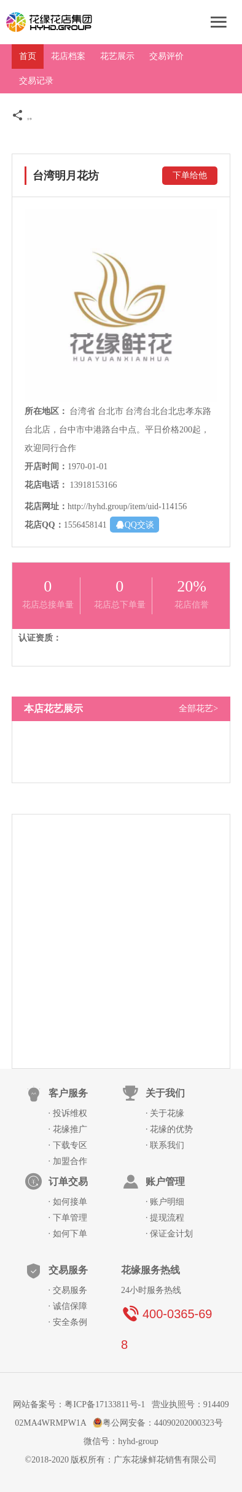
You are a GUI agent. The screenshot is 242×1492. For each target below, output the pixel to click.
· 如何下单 (68, 1233)
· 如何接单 (68, 1201)
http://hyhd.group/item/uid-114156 (127, 506)
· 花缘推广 (68, 1129)
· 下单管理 (68, 1217)
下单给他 (190, 175)
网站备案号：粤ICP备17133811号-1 (79, 1404)
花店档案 (68, 56)
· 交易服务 (68, 1290)
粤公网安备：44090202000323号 (159, 1423)
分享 (22, 119)
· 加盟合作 (68, 1161)
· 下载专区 (68, 1145)
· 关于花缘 (165, 1113)
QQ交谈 (134, 524)
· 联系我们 (165, 1145)
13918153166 (93, 485)
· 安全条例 (68, 1322)
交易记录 (36, 80)
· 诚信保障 (68, 1306)
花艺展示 (117, 56)
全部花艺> (198, 708)
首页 (27, 56)
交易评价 (166, 56)
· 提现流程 (165, 1217)
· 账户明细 (165, 1201)
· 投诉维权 (68, 1113)
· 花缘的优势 (169, 1129)
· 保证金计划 (169, 1233)
